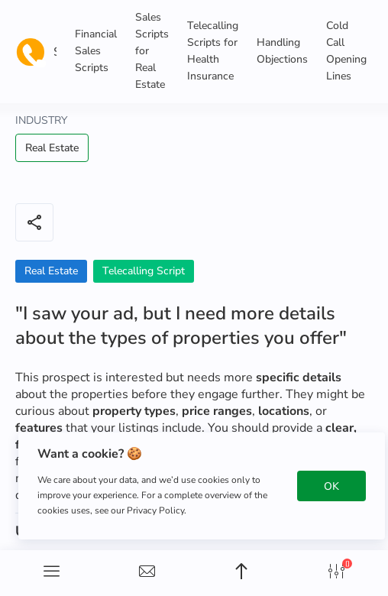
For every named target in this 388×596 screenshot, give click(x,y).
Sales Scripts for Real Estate (152, 51)
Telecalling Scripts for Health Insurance (212, 50)
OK (331, 486)
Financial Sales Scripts (96, 51)
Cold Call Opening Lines (346, 50)
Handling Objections (282, 50)
